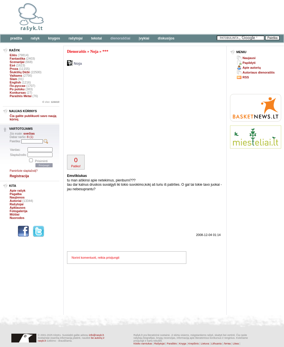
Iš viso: (50, 102)
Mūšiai (14, 214)
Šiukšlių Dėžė (20, 72)
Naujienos (17, 197)
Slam (13, 79)
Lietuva (205, 343)
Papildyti (249, 62)
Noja (94, 51)
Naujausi (249, 58)
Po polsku (17, 89)
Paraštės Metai (21, 96)
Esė (12, 65)
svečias (29, 133)
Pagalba (16, 194)
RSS (246, 77)
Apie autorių (252, 67)
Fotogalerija (18, 211)
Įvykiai (144, 38)
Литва (227, 343)
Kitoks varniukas (142, 343)
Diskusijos (166, 38)
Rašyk (35, 38)
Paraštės (172, 343)
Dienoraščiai (120, 38)
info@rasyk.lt (96, 335)
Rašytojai (75, 38)
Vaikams (16, 75)
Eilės (13, 55)
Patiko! (76, 162)
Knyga (182, 343)
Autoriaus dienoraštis (259, 72)
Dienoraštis (76, 51)
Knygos (54, 38)
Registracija (19, 176)
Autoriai (16, 200)
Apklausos (18, 207)
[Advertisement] (129, 111)
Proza (14, 68)
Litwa (236, 343)
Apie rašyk (18, 190)
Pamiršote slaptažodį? (23, 170)
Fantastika (17, 58)
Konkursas (18, 92)
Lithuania (216, 343)
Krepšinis (193, 343)
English (15, 82)
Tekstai (96, 38)
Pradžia (16, 38)
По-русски (17, 85)
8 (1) (30, 137)
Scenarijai (17, 62)
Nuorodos (17, 218)
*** (105, 51)
